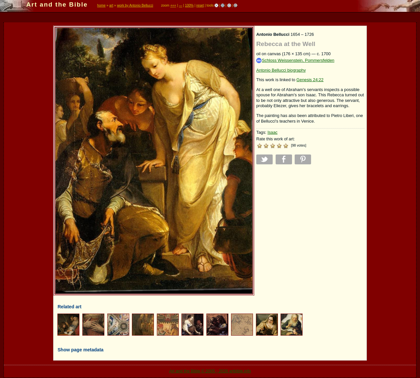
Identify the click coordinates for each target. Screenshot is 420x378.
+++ (173, 5)
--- (180, 5)
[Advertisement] (310, 215)
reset (200, 5)
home (101, 5)
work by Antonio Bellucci (135, 5)
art (111, 5)
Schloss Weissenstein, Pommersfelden (295, 60)
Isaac (272, 132)
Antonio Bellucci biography (281, 70)
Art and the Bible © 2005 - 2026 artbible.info (210, 370)
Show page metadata (80, 349)
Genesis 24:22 (310, 79)
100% (189, 5)
